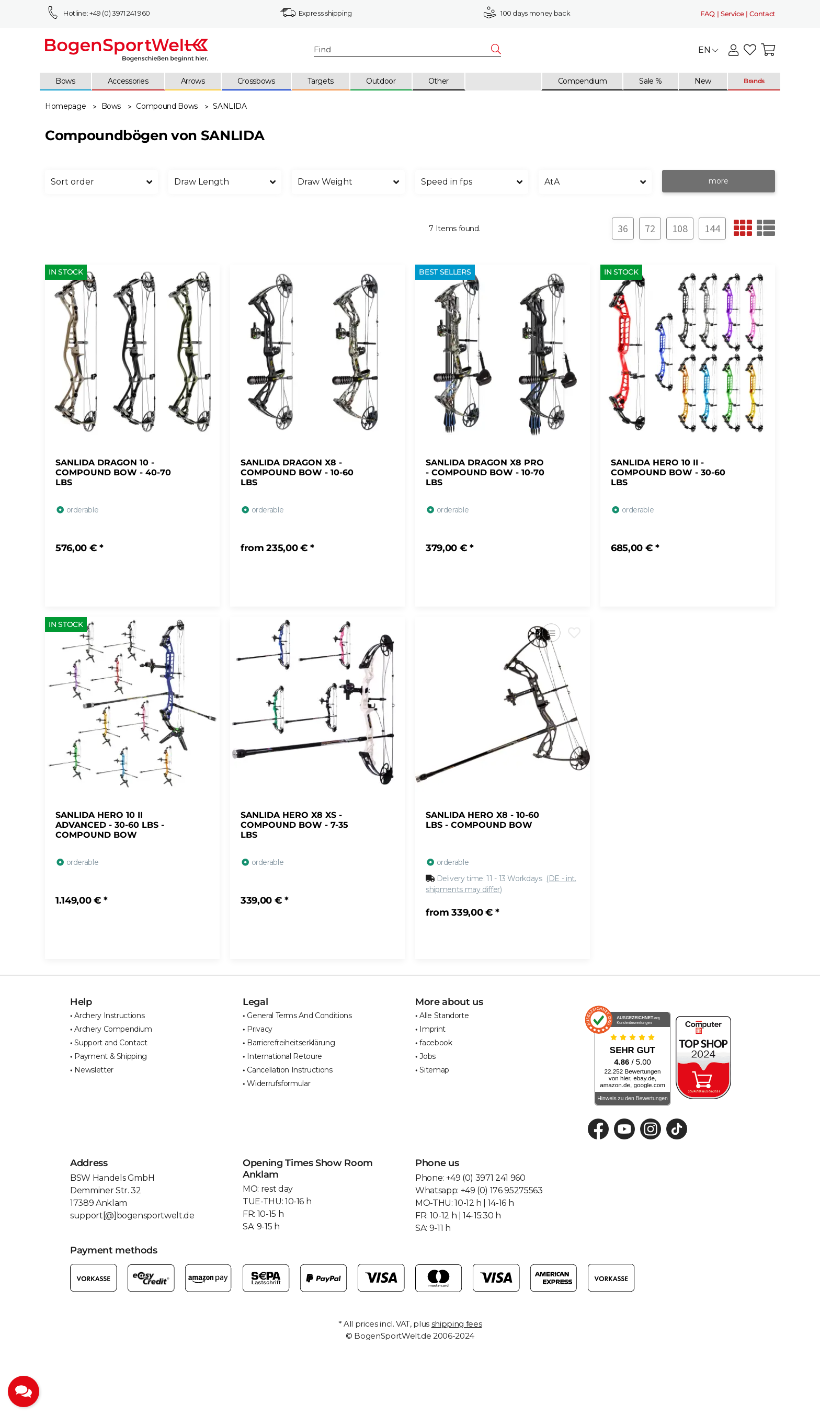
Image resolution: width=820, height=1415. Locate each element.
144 (712, 228)
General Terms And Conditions (299, 1015)
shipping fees (456, 1324)
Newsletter (93, 1070)
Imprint (432, 1029)
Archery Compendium (113, 1029)
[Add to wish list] (574, 632)
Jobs (427, 1056)
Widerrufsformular (278, 1083)
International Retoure (284, 1056)
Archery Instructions (109, 1015)
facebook (435, 1042)
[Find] (403, 50)
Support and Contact (110, 1042)
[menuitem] (66, 81)
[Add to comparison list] (551, 632)
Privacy (259, 1029)
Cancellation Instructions (289, 1070)
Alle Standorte (444, 1015)
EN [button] (708, 50)
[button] (733, 50)
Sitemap (434, 1070)
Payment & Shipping (110, 1056)
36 (623, 228)
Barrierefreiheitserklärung (291, 1042)
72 (650, 228)
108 (680, 228)
